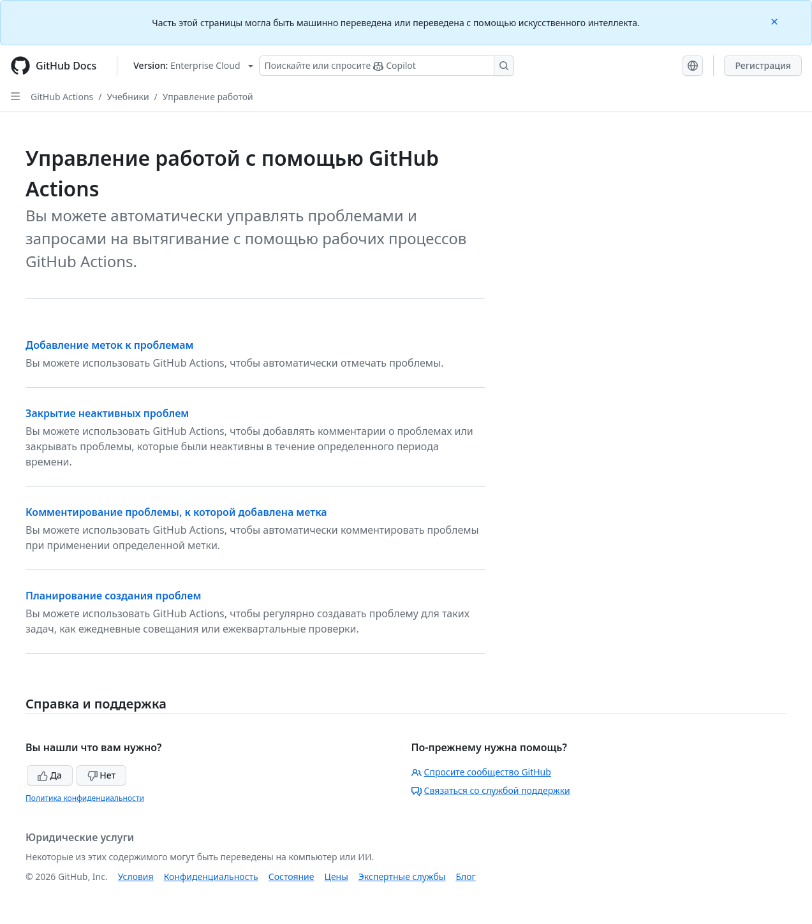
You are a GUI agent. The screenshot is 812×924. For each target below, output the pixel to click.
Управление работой (208, 97)
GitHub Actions (62, 97)
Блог (465, 876)
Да (50, 775)
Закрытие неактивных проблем (107, 413)
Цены (336, 876)
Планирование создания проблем (113, 596)
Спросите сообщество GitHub (481, 772)
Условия (136, 876)
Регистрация (763, 65)
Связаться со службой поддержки (490, 790)
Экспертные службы (402, 876)
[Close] (775, 20)
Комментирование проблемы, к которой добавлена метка (176, 512)
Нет (101, 775)
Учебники (128, 97)
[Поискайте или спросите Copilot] (386, 65)
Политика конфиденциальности (85, 798)
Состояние (291, 876)
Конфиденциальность (211, 876)
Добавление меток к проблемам (110, 345)
